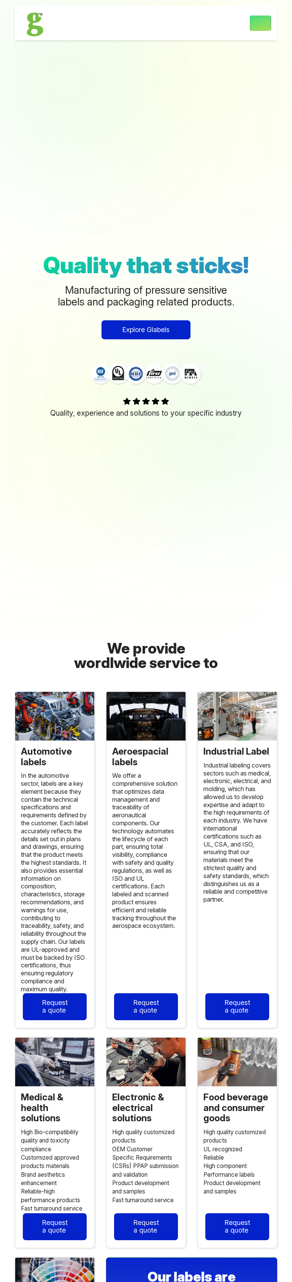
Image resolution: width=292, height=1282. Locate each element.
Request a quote (55, 1006)
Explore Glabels (146, 330)
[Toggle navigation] (260, 23)
